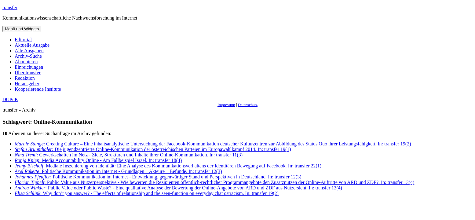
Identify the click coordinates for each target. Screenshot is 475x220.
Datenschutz (248, 104)
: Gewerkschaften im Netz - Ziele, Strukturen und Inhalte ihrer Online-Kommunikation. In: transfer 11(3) (129, 154)
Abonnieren (26, 61)
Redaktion (25, 78)
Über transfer (28, 72)
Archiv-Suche (28, 56)
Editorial (23, 39)
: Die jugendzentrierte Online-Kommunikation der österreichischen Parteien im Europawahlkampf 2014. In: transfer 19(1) (153, 149)
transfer (9, 7)
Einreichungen (29, 67)
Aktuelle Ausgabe (32, 45)
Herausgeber (27, 83)
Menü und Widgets (22, 29)
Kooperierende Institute (38, 89)
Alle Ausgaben (29, 50)
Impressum (226, 104)
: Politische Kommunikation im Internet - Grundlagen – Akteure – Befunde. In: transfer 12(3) (118, 171)
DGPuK (10, 99)
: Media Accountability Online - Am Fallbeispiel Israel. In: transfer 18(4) (98, 160)
